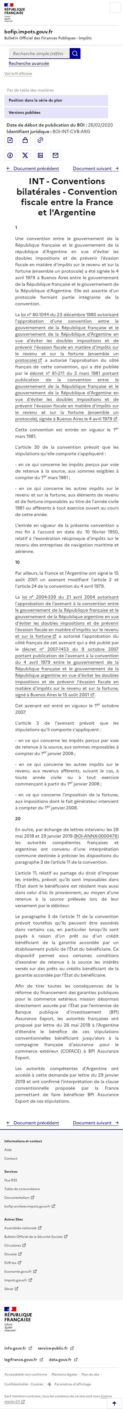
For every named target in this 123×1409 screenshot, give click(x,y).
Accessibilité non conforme (26, 1374)
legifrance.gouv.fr (21, 1360)
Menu (115, 7)
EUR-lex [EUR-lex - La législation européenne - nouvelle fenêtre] (10, 1262)
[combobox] (39, 53)
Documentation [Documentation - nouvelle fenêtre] (16, 1197)
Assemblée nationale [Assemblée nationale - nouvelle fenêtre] (20, 1228)
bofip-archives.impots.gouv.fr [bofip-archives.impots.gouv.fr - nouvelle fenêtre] (27, 1206)
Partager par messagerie (55, 155)
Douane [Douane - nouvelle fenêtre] (10, 1254)
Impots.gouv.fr (15, 1280)
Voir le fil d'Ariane (18, 73)
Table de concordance (22, 1189)
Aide (8, 1149)
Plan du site (91, 1374)
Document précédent (35, 168)
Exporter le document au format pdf (10, 140)
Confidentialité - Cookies (24, 1384)
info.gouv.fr (15, 1348)
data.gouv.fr (61, 1360)
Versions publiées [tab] (24, 112)
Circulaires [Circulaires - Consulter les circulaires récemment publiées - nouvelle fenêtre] (12, 1245)
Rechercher (75, 53)
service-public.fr (53, 1348)
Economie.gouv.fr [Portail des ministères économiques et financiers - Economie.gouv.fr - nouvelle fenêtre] (18, 1271)
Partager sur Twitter (25, 155)
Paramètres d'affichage (72, 1384)
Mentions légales (64, 1374)
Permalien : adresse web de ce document (40, 140)
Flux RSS (10, 1180)
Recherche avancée (29, 63)
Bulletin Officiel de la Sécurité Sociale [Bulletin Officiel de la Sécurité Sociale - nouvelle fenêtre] (33, 1236)
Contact (10, 1158)
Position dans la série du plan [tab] (35, 100)
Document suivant (93, 168)
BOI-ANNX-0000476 (96, 836)
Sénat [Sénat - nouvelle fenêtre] (8, 1289)
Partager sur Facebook (10, 155)
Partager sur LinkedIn (40, 155)
